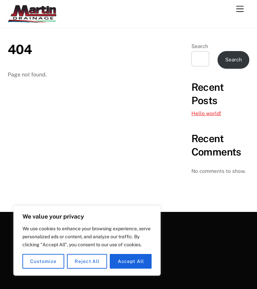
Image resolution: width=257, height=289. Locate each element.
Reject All (87, 261)
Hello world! (206, 113)
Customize (43, 261)
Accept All (131, 261)
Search (199, 46)
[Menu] (240, 9)
